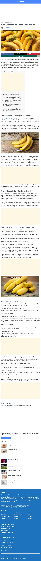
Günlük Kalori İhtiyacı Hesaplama (7, 537)
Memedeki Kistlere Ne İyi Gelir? (7, 532)
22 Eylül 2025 (10, 471)
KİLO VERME (6, 558)
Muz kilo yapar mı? (8, 112)
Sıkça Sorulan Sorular (7, 101)
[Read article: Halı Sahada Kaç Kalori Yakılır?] (4, 466)
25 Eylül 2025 (10, 445)
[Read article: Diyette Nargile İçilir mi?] (4, 461)
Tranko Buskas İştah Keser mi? (14, 481)
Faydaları (3, 518)
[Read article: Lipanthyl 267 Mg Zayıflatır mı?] (4, 477)
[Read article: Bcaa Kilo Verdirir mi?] (4, 451)
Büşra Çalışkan (8, 27)
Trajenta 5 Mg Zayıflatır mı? (14, 470)
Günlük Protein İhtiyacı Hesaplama (8, 539)
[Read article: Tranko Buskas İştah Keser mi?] (4, 482)
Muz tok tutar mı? (8, 105)
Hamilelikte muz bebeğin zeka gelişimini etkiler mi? (14, 108)
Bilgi (2, 512)
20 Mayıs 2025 (15, 27)
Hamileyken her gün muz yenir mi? (10, 103)
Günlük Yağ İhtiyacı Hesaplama (7, 542)
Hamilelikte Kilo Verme (8, 22)
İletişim (16, 556)
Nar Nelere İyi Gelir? (5, 530)
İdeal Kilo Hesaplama (5, 544)
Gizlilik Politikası (4, 556)
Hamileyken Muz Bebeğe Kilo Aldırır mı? (10, 94)
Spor (29, 514)
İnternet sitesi (24, 428)
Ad (2, 423)
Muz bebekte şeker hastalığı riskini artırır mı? (13, 109)
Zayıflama (30, 518)
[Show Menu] (1, 2)
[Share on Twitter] (20, 54)
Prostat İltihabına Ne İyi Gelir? (7, 524)
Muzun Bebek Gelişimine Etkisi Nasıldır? (11, 97)
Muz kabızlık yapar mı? (9, 106)
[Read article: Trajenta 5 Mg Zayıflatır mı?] (4, 472)
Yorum (3, 408)
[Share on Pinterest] (33, 54)
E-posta (3, 428)
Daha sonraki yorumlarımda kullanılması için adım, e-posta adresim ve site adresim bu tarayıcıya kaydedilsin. (21, 434)
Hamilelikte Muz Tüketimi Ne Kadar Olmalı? (12, 98)
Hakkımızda (11, 556)
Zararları (30, 516)
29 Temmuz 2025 (11, 477)
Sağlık (29, 512)
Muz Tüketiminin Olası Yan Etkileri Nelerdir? (12, 100)
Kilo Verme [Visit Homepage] (20, 2)
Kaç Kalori (16, 516)
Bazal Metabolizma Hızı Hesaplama (8, 549)
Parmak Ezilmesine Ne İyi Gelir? (7, 526)
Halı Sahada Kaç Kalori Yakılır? (14, 465)
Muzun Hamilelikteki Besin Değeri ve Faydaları (12, 96)
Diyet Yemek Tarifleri (5, 516)
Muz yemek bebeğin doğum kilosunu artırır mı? (13, 104)
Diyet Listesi (3, 514)
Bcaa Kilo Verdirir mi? (12, 449)
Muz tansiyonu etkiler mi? (9, 110)
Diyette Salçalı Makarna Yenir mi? (15, 444)
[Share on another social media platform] (38, 56)
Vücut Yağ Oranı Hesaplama (7, 547)
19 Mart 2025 (10, 466)
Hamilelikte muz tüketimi (6, 118)
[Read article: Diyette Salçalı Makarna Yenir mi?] (4, 446)
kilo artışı (3, 380)
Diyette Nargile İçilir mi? (13, 459)
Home (2, 22)
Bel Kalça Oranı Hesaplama (6, 550)
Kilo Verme (16, 518)
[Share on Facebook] (7, 54)
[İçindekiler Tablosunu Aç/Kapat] (22, 93)
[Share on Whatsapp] (19, 56)
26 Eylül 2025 (10, 450)
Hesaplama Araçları (18, 514)
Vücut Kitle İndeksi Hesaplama (7, 545)
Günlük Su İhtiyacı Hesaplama (7, 540)
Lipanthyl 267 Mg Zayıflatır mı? (14, 475)
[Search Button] (39, 2)
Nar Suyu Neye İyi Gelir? (6, 528)
